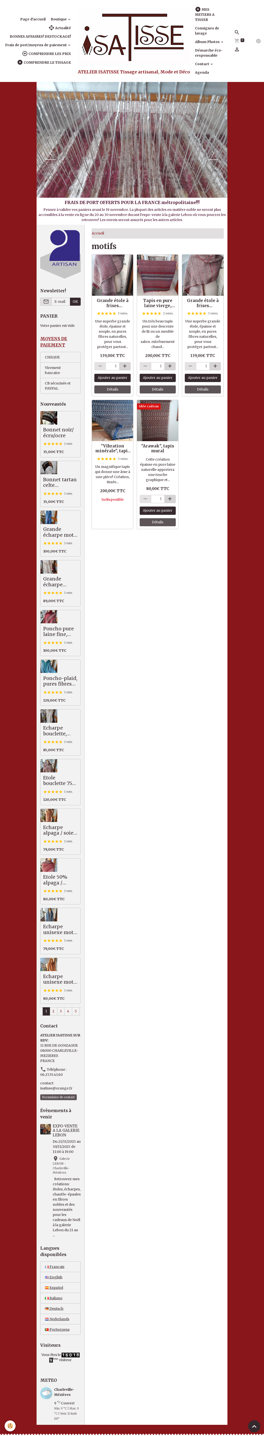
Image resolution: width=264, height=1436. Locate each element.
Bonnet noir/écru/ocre (58, 432)
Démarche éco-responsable (209, 53)
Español (54, 1287)
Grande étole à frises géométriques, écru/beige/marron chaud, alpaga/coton (202, 303)
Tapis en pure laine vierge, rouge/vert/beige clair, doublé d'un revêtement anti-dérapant (158, 303)
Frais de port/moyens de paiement (36, 45)
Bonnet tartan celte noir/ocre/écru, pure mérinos (60, 482)
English (53, 1277)
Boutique (59, 19)
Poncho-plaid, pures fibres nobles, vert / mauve (60, 681)
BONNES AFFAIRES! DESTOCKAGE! (40, 36)
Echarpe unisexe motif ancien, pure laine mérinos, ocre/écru (60, 979)
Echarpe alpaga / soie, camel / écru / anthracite (59, 830)
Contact (202, 64)
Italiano (53, 1298)
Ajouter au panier (112, 377)
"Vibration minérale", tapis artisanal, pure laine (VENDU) (112, 448)
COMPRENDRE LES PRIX (46, 53)
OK (75, 301)
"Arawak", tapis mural (157, 448)
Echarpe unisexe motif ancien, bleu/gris (60, 929)
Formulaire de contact (58, 1097)
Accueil (98, 233)
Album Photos (207, 42)
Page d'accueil (33, 19)
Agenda (202, 72)
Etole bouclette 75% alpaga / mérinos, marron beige (60, 780)
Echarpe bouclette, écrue (55, 731)
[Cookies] (10, 1425)
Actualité (60, 27)
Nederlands (57, 1319)
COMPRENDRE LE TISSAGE (44, 62)
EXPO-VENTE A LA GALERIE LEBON (66, 1130)
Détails (112, 389)
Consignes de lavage (207, 31)
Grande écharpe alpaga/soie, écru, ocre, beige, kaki (57, 582)
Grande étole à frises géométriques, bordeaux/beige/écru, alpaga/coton (112, 303)
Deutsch (54, 1308)
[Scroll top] (254, 1426)
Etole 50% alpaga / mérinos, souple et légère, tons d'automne (57, 880)
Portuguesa (57, 1329)
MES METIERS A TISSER (205, 14)
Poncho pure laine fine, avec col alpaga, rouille (60, 631)
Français (54, 1267)
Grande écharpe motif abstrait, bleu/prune (60, 532)
